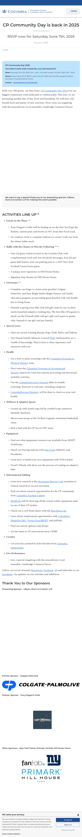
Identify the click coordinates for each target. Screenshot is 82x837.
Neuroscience (18, 682)
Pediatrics (48, 682)
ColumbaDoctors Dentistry (25, 317)
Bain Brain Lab (58, 436)
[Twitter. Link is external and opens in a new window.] (38, 802)
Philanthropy (7, 685)
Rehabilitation (58, 685)
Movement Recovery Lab (50, 407)
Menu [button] (74, 11)
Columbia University (45, 813)
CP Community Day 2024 (54, 90)
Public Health (36, 685)
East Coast (49, 375)
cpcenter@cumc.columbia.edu (24, 83)
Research (70, 685)
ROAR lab (16, 426)
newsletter (8, 500)
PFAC (52, 263)
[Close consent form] (78, 817)
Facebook (48, 496)
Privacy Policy (68, 833)
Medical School (53, 678)
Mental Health (67, 678)
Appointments (21, 782)
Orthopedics (37, 682)
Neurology (6, 682)
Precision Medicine (22, 685)
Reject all (67, 827)
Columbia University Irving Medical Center (41, 2)
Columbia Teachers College (30, 421)
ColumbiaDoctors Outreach (33, 308)
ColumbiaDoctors (66, 753)
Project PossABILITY (37, 446)
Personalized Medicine (63, 682)
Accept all (68, 822)
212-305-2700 (61, 785)
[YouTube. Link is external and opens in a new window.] (44, 802)
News (5, 50)
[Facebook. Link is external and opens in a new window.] (31, 802)
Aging (4, 678)
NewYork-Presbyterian (41, 754)
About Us (21, 765)
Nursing (28, 682)
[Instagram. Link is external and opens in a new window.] (51, 802)
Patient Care (20, 769)
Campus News (14, 678)
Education (26, 678)
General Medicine (38, 678)
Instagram (37, 496)
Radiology (47, 685)
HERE (38, 69)
